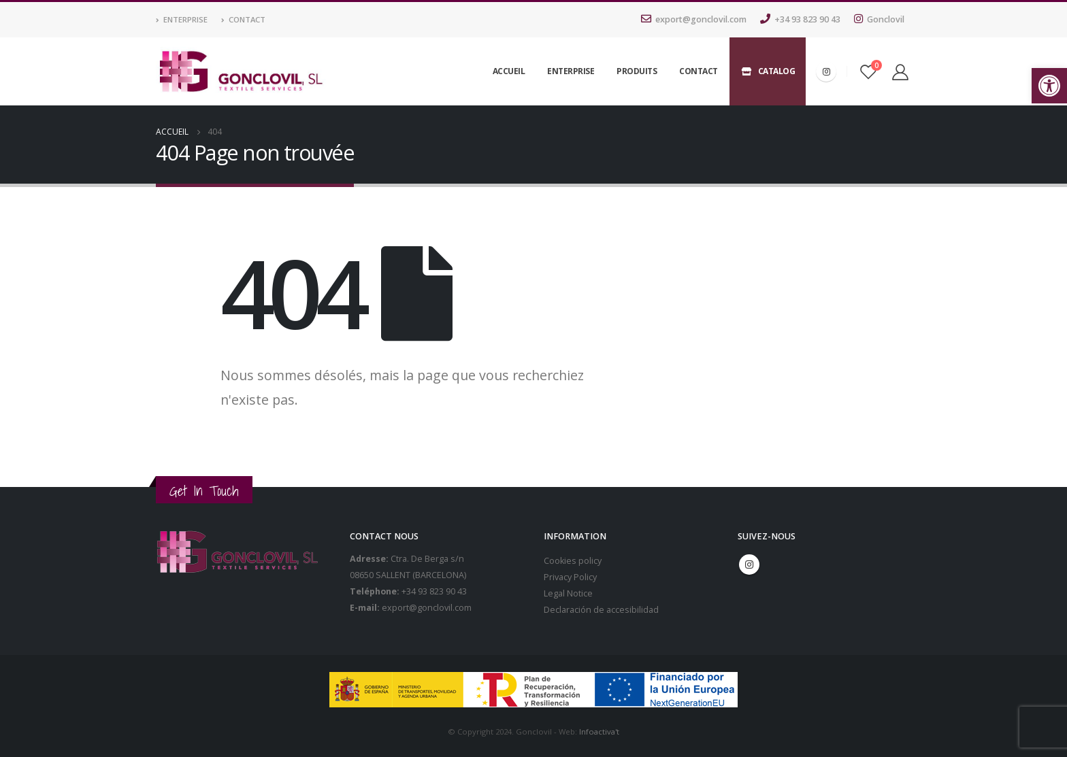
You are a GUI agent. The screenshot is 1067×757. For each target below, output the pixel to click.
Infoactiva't (599, 731)
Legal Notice (568, 593)
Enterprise (182, 19)
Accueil (509, 71)
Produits (637, 71)
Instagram (749, 564)
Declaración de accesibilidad (601, 610)
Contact (243, 19)
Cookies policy (573, 561)
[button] (1049, 85)
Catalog (767, 71)
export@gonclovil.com (693, 19)
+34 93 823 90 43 (800, 19)
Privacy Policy (570, 577)
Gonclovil (879, 19)
